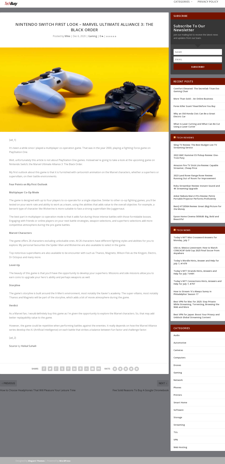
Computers (179, 357)
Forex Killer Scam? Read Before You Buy (194, 105)
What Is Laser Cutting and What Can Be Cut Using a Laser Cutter (197, 125)
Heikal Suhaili (28, 345)
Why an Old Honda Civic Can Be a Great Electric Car (194, 114)
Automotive (180, 342)
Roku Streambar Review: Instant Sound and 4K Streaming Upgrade (197, 187)
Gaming (92, 35)
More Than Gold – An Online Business (193, 98)
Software (178, 409)
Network (178, 379)
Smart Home (180, 402)
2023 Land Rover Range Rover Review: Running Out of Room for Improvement (195, 176)
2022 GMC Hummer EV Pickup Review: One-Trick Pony (196, 156)
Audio (177, 335)
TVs (176, 431)
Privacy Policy (208, 6)
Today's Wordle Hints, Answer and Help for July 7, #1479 (196, 261)
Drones (177, 364)
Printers (178, 394)
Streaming (179, 424)
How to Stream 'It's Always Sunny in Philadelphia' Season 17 (192, 292)
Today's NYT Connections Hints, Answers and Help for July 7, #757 (198, 282)
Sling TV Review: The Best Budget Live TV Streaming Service (195, 146)
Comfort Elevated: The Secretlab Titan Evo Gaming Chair (196, 89)
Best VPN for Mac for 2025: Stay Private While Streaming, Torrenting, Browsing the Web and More (196, 304)
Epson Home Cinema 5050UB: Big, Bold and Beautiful (196, 217)
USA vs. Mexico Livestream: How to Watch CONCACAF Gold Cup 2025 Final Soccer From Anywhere (197, 250)
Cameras (178, 349)
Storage (178, 417)
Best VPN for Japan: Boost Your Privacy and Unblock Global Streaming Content (197, 315)
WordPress (64, 460)
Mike (67, 35)
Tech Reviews (185, 137)
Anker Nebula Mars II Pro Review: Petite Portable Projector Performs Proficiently (195, 197)
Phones (177, 387)
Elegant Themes (36, 460)
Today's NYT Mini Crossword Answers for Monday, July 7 (195, 238)
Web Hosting (180, 446)
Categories (182, 6)
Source (13, 345)
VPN (176, 439)
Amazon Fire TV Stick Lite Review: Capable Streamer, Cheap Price (196, 166)
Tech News (183, 229)
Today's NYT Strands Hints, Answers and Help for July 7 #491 (195, 272)
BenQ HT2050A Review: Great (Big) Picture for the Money (197, 207)
